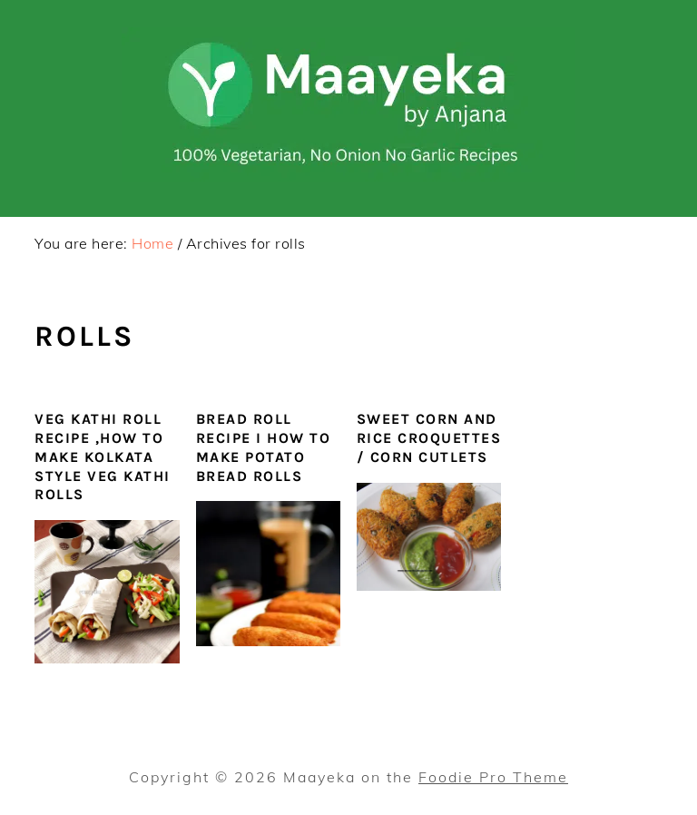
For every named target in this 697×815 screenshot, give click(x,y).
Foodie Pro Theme (493, 777)
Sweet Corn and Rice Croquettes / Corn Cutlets (429, 438)
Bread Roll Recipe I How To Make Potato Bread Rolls (263, 447)
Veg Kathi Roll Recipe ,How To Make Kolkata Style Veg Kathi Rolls (102, 456)
